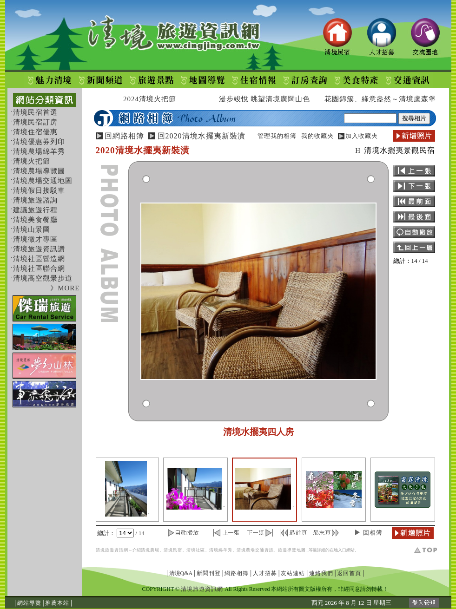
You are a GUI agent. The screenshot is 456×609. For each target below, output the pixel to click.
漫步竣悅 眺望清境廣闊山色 (265, 99)
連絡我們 (321, 573)
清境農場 (150, 550)
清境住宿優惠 (35, 132)
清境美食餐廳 (35, 219)
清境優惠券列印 (39, 141)
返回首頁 (349, 573)
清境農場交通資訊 (255, 550)
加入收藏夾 (361, 135)
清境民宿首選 (35, 112)
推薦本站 (57, 603)
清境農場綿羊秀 (39, 151)
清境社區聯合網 (39, 268)
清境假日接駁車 (39, 190)
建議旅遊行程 (35, 210)
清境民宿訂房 (35, 122)
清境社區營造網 (39, 258)
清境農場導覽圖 (39, 171)
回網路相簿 (124, 136)
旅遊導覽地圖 (292, 550)
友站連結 (293, 573)
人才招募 (265, 573)
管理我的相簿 (277, 135)
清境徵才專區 (35, 239)
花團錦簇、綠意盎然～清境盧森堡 (380, 99)
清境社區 (195, 550)
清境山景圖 (31, 229)
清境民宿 (173, 550)
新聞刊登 (209, 573)
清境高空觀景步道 (43, 278)
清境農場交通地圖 (43, 180)
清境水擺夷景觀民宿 (399, 150)
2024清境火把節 (149, 99)
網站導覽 (29, 603)
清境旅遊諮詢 (35, 200)
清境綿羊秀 (220, 550)
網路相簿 (237, 573)
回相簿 (373, 532)
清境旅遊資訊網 (112, 550)
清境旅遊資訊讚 (39, 249)
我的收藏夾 (317, 135)
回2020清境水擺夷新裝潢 (201, 136)
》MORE (64, 288)
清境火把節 (31, 161)
